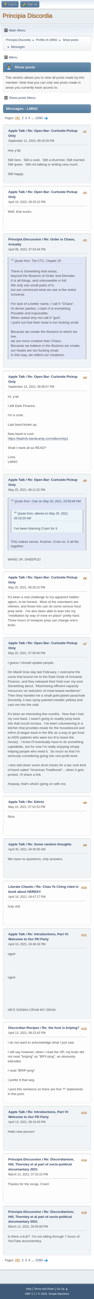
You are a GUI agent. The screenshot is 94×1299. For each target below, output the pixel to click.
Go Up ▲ (62, 1288)
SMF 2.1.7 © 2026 (36, 1293)
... (33, 118)
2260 (39, 118)
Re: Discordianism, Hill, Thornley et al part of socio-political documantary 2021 (41, 1164)
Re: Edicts (36, 802)
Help (29, 1288)
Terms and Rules (44, 1288)
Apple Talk (16, 131)
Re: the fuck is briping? (60, 1028)
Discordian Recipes (23, 1028)
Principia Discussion (24, 239)
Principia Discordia (27, 15)
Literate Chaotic (21, 887)
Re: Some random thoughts (50, 844)
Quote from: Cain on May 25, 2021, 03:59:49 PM (48, 501)
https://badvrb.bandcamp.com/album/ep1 (38, 438)
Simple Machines (59, 1293)
